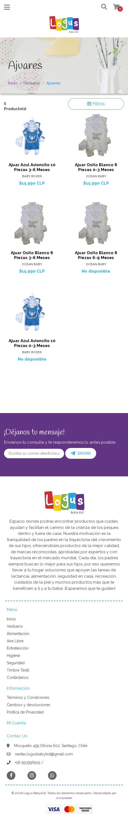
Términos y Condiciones (28, 697)
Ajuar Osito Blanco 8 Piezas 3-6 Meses (32, 255)
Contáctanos (18, 677)
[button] (101, 7)
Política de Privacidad (25, 712)
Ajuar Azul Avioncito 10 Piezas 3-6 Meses (32, 167)
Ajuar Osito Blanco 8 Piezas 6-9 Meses (96, 255)
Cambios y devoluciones (28, 705)
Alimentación (18, 633)
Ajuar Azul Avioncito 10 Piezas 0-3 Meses (32, 343)
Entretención (18, 648)
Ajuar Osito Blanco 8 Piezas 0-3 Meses (96, 167)
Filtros (96, 103)
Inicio (12, 83)
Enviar (81, 453)
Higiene (13, 655)
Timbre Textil (18, 670)
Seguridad (16, 663)
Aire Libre (15, 641)
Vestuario (32, 83)
